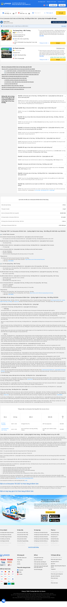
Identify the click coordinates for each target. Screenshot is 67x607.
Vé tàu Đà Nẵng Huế (21, 543)
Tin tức (18, 561)
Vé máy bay (37, 530)
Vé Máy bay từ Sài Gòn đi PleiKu (40, 543)
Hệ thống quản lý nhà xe (56, 557)
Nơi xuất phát (7, 12)
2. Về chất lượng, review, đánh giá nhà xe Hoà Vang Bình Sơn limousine (19, 81)
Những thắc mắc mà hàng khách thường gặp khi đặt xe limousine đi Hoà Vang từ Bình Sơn (20, 74)
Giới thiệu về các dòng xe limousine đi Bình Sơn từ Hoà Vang (14, 78)
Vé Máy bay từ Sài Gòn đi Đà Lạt (40, 541)
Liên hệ (18, 563)
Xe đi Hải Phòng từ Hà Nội (5, 543)
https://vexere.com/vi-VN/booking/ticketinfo (24, 478)
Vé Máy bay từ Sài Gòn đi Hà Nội (41, 536)
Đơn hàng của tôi (41, 1)
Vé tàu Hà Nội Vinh (21, 545)
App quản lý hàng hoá (55, 576)
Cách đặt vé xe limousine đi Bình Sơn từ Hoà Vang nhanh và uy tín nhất (16, 87)
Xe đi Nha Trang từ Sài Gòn (6, 536)
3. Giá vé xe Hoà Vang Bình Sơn (11, 83)
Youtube (20, 574)
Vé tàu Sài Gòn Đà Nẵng (22, 536)
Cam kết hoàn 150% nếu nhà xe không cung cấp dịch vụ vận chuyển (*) (20, 4)
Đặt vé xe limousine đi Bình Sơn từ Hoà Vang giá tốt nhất (17, 67)
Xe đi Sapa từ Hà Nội (4, 541)
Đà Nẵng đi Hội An (54, 541)
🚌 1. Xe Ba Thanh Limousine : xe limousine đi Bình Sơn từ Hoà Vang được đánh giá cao (22, 70)
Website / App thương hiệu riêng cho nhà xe (58, 566)
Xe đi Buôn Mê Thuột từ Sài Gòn (7, 532)
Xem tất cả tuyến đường (33, 547)
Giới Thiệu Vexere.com (21, 557)
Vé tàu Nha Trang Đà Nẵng (22, 541)
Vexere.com (16, 301)
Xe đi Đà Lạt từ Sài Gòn (5, 538)
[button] (42, 96)
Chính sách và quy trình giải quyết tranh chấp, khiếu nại (41, 567)
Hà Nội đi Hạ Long (54, 534)
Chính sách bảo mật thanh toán (40, 563)
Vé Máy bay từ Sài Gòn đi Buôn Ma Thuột (41, 546)
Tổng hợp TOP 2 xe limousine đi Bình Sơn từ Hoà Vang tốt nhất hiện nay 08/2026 (18, 69)
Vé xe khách (3, 530)
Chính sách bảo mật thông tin (40, 561)
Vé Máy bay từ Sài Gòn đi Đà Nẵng (41, 538)
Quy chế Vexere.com (38, 559)
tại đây (25, 480)
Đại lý (52, 580)
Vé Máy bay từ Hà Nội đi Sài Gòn (41, 532)
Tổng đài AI (53, 569)
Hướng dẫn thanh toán (38, 557)
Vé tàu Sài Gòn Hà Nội (21, 538)
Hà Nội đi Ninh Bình (55, 532)
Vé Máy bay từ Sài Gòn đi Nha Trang (41, 534)
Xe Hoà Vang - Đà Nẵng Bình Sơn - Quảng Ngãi (44, 190)
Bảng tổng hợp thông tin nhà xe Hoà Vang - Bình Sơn (12, 85)
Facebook (21, 570)
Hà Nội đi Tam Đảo (55, 538)
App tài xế (53, 563)
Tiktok (20, 572)
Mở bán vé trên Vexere (51, 1)
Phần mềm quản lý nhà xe (56, 559)
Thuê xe (53, 530)
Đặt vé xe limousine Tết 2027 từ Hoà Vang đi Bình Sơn (13, 89)
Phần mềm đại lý (54, 578)
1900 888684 (11, 260)
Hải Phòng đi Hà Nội (55, 545)
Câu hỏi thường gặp (38, 569)
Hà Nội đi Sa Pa (54, 536)
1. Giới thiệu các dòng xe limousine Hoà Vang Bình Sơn (15, 80)
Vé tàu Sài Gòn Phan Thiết (22, 534)
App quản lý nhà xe (55, 561)
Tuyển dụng (19, 559)
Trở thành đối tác (62, 1)
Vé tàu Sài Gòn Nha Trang (22, 532)
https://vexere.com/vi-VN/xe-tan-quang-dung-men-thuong (41, 292)
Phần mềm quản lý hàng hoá (57, 573)
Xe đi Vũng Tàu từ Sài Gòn (5, 534)
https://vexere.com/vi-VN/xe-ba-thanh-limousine (35, 259)
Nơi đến (21, 12)
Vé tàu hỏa (20, 530)
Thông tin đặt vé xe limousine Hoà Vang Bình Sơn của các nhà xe (15, 76)
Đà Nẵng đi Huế (54, 543)
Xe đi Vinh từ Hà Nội (4, 545)
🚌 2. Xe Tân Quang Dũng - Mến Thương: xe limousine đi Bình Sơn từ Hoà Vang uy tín (22, 72)
